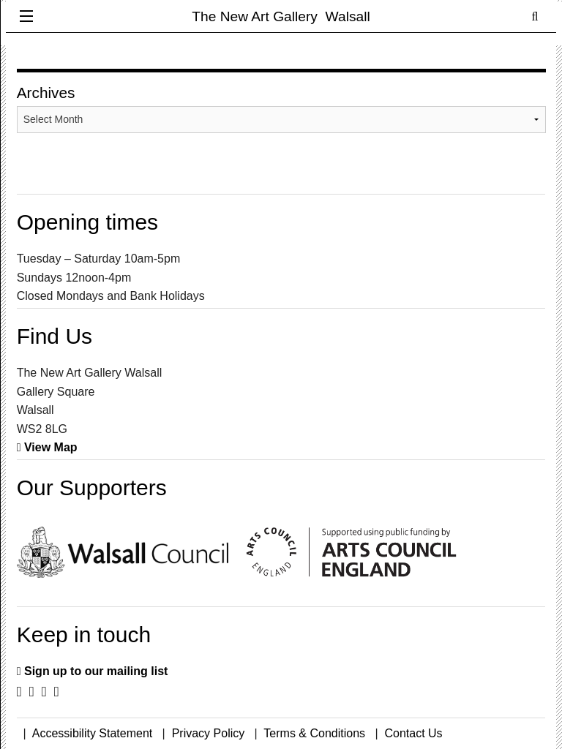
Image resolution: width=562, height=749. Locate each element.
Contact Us (413, 733)
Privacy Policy (208, 733)
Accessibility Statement (92, 733)
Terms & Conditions (314, 733)
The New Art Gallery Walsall (281, 16)
